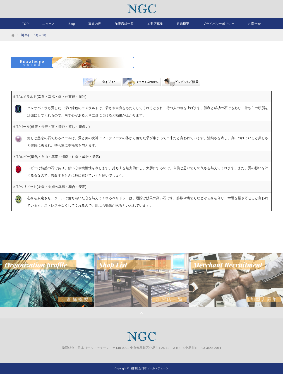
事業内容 (94, 24)
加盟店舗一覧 (124, 24)
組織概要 (183, 24)
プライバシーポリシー (219, 24)
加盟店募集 (155, 24)
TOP (25, 24)
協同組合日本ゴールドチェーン (149, 368)
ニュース (48, 24)
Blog (71, 24)
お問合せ (254, 24)
